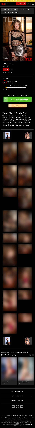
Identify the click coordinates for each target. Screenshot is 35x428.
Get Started (21, 3)
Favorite (6, 69)
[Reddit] (21, 407)
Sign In (29, 3)
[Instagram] (17, 407)
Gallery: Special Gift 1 (9, 9)
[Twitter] (13, 407)
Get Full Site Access (17, 99)
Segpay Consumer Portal (27, 424)
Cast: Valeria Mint (25, 9)
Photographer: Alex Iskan (10, 12)
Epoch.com (17, 423)
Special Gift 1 (8, 63)
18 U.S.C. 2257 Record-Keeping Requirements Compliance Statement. (17, 415)
